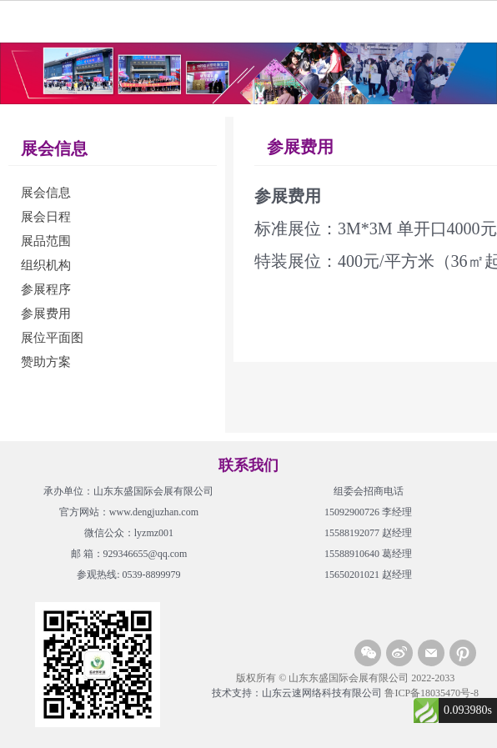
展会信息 (46, 192)
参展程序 (46, 289)
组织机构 (46, 265)
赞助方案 (46, 362)
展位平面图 (52, 337)
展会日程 (46, 216)
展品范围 (46, 241)
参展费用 (46, 313)
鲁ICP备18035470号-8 (431, 693)
